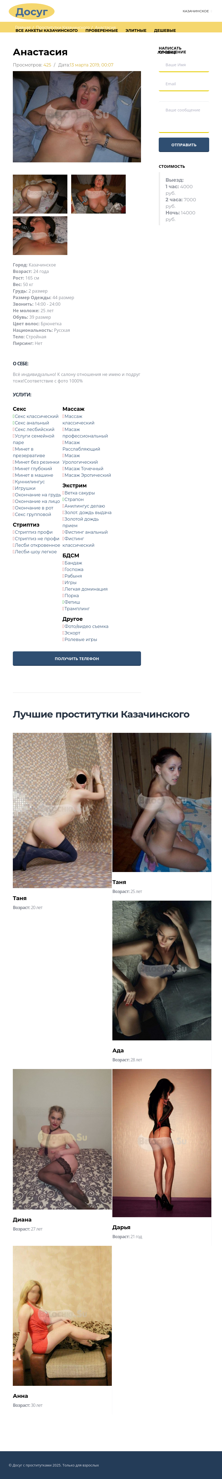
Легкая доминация (86, 589)
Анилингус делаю (85, 506)
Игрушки (25, 488)
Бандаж (73, 563)
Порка (72, 595)
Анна (20, 1396)
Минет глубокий (33, 468)
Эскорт (72, 633)
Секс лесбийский (35, 429)
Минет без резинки (37, 462)
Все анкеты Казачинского (47, 30)
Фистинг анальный (86, 532)
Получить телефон (77, 658)
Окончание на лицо (37, 501)
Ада (118, 1050)
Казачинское (196, 11)
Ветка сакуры (80, 493)
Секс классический (37, 416)
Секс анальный (32, 423)
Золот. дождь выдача (88, 512)
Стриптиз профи (34, 532)
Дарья (121, 1227)
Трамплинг (77, 608)
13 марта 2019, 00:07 (91, 65)
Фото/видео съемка (87, 626)
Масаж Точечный (84, 468)
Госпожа (74, 569)
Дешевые (165, 30)
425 (47, 65)
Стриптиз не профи (37, 538)
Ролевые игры (81, 639)
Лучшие (166, 52)
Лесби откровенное (37, 545)
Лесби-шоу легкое (36, 551)
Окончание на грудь (38, 494)
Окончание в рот (34, 508)
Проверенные (101, 30)
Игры (71, 582)
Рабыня (73, 576)
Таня (20, 898)
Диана (22, 1219)
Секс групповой (33, 514)
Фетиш (72, 602)
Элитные (135, 30)
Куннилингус (30, 481)
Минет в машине (34, 475)
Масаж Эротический (88, 475)
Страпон (74, 499)
